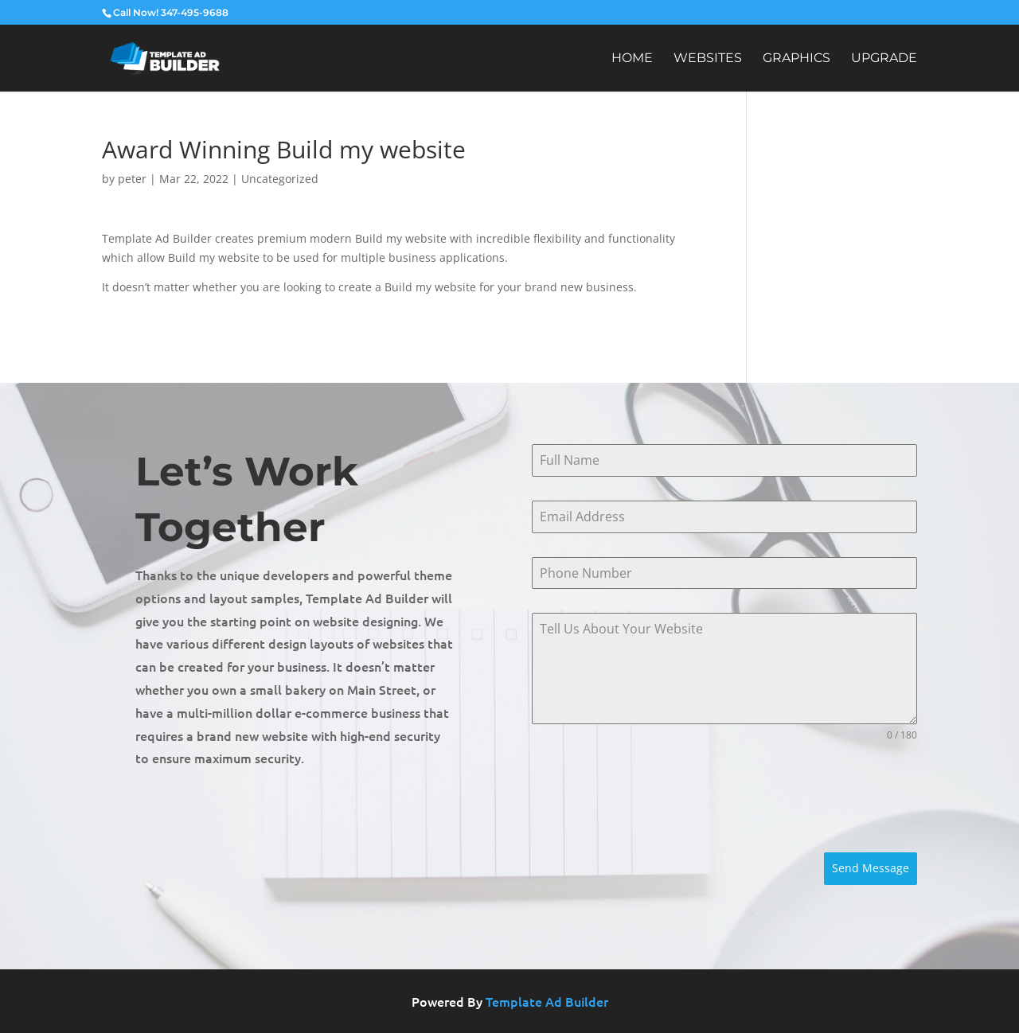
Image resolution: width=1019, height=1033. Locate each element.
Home (632, 59)
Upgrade (884, 59)
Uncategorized (279, 178)
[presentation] (653, 797)
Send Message (870, 867)
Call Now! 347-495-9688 (170, 12)
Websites (707, 59)
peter (132, 178)
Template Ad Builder (547, 1001)
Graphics (796, 59)
